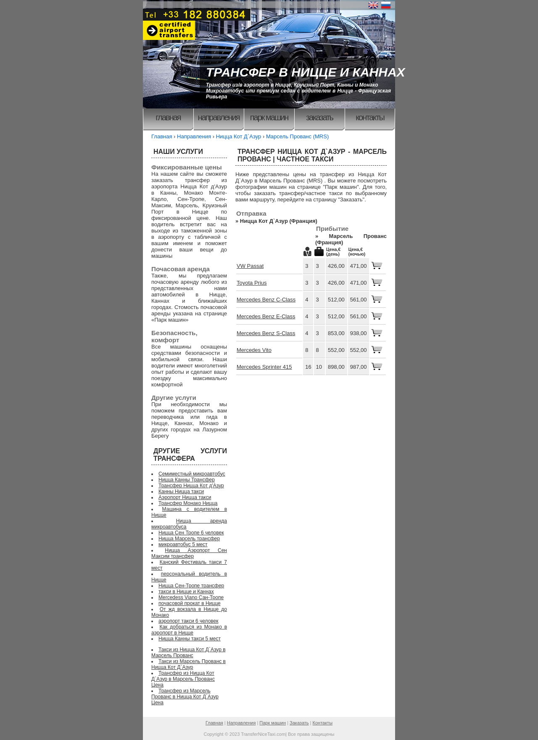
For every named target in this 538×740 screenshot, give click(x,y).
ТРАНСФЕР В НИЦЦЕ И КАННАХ (305, 72)
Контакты (370, 117)
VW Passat (250, 266)
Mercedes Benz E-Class (266, 316)
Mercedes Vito (254, 350)
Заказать (319, 117)
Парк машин (269, 117)
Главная (168, 117)
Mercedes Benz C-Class (266, 299)
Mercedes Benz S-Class (266, 333)
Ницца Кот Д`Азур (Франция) (278, 221)
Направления (218, 117)
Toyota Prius (252, 283)
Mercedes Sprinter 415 (264, 367)
